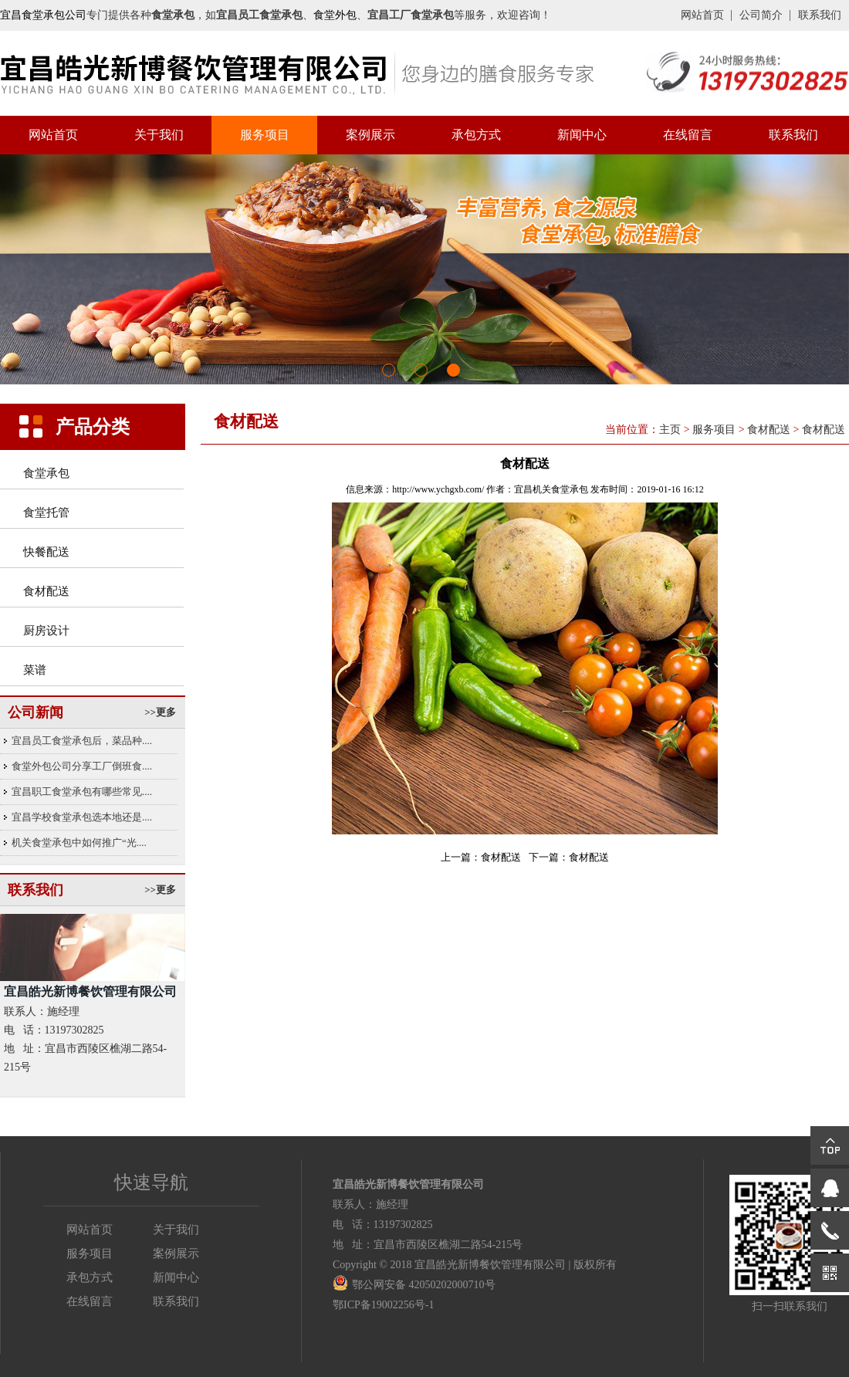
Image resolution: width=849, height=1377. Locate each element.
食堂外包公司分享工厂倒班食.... (82, 766)
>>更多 (160, 712)
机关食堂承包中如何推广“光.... (79, 842)
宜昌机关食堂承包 (551, 489)
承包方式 (476, 134)
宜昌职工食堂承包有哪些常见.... (82, 791)
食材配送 (46, 591)
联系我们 (819, 15)
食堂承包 (46, 473)
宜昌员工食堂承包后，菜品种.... (82, 740)
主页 (670, 429)
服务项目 (264, 134)
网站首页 (702, 15)
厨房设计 (46, 630)
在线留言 (687, 134)
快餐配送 (46, 552)
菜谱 (34, 670)
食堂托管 (46, 512)
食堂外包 (335, 15)
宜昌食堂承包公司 (43, 15)
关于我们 (159, 134)
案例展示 (370, 134)
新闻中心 (582, 134)
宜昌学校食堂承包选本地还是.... (82, 817)
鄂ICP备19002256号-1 (383, 1305)
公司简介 (761, 15)
